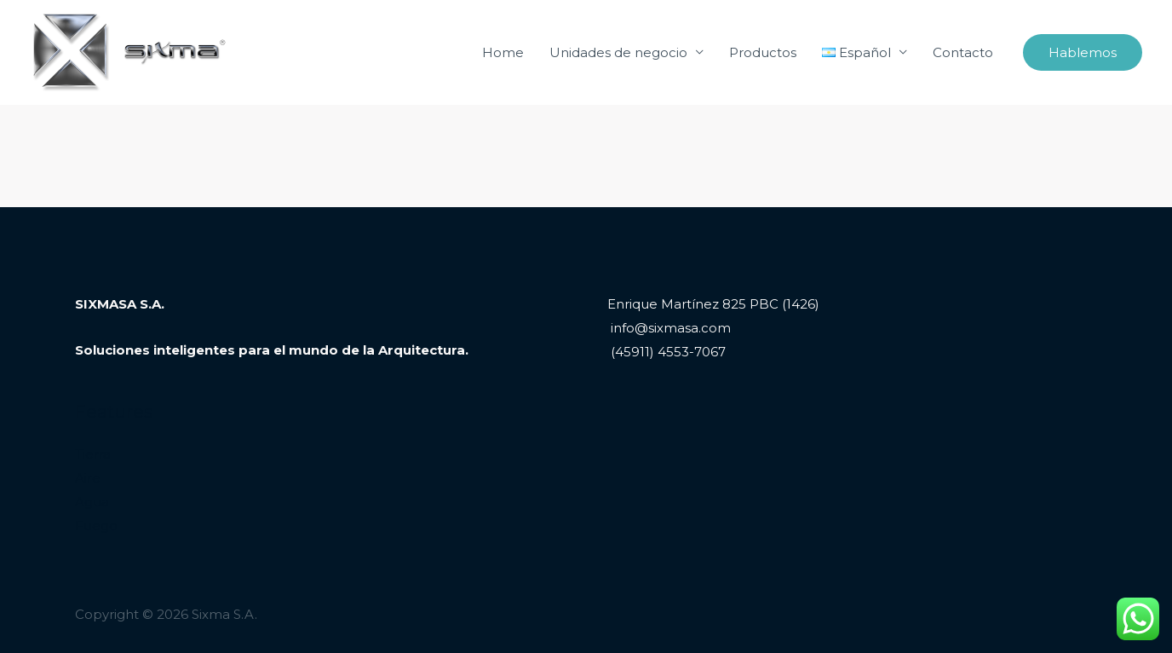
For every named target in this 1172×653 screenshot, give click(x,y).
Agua (92, 502)
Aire (88, 478)
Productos (762, 52)
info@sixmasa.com (669, 328)
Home (503, 52)
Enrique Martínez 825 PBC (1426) (713, 304)
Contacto (963, 52)
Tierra (93, 454)
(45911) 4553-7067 (666, 352)
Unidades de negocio (618, 52)
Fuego (96, 525)
